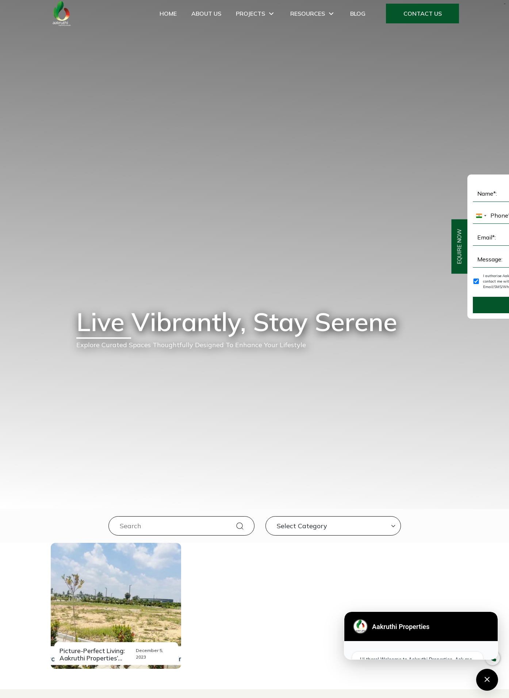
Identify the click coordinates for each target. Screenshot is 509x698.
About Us (206, 13)
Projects (256, 13)
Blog (358, 13)
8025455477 (265, 593)
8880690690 (265, 584)
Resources (313, 13)
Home (168, 13)
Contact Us (422, 13)
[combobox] (142, 510)
